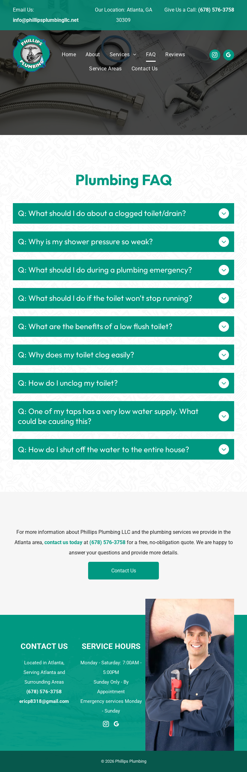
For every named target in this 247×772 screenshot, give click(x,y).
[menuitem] (69, 55)
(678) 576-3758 (216, 10)
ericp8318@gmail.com (44, 701)
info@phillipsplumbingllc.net (45, 20)
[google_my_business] (228, 55)
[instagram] (214, 55)
